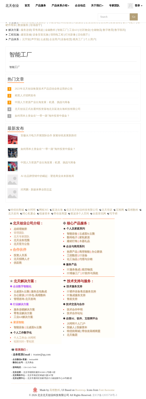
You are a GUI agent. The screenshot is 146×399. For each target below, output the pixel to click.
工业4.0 (73, 30)
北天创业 (12, 6)
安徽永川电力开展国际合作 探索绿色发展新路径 (49, 135)
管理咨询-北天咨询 (25, 299)
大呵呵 (31, 209)
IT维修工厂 (74, 273)
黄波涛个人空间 (80, 213)
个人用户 (90, 39)
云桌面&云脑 (87, 233)
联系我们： (21, 349)
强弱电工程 (56, 34)
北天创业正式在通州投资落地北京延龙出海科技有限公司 (48, 109)
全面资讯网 (99, 213)
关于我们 (97, 5)
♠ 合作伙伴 (18, 249)
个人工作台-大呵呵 (25, 337)
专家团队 (114, 5)
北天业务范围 (21, 240)
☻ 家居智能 (17, 322)
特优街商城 (17, 209)
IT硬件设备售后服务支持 (81, 291)
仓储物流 (96, 30)
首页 (27, 5)
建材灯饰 (72, 241)
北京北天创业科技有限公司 (82, 209)
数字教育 (108, 30)
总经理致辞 (20, 229)
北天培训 (107, 209)
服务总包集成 (39, 291)
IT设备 (83, 255)
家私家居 (84, 237)
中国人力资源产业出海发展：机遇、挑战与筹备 (42, 102)
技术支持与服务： (80, 281)
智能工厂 (62, 30)
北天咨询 (13, 213)
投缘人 (71, 327)
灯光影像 (70, 34)
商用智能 (84, 251)
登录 (135, 6)
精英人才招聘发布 (25, 95)
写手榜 (113, 213)
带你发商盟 (60, 213)
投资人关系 (20, 255)
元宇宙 (26, 39)
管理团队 (19, 232)
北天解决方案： (25, 281)
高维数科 (133, 209)
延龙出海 (57, 209)
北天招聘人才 (21, 259)
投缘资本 (44, 213)
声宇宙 (35, 39)
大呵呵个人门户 (76, 323)
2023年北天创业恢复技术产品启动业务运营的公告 (44, 88)
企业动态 (80, 5)
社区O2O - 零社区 (24, 341)
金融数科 (50, 30)
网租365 (43, 209)
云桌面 (44, 39)
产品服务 (40, 5)
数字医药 (119, 30)
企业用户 (54, 39)
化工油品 (72, 259)
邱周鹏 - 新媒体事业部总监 (36, 189)
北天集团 (72, 334)
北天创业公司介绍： (28, 223)
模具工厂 (78, 39)
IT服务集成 (73, 269)
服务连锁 (26, 30)
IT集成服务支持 (76, 295)
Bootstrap (80, 390)
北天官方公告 (21, 244)
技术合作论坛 (75, 313)
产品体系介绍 (60, 5)
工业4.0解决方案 (23, 317)
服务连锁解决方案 (24, 309)
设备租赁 (66, 39)
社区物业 (84, 30)
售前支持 (72, 299)
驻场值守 (35, 25)
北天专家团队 (21, 236)
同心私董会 (29, 213)
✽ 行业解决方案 (19, 304)
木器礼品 (84, 241)
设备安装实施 (41, 34)
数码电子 (72, 237)
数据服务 (23, 25)
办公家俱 (97, 251)
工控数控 (72, 255)
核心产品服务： (78, 223)
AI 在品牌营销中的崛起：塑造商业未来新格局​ (47, 176)
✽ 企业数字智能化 (20, 286)
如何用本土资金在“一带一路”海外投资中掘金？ (42, 115)
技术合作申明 (75, 309)
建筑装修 (26, 34)
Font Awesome (106, 390)
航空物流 (87, 269)
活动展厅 (83, 34)
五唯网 (120, 209)
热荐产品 (72, 251)
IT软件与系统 (90, 273)
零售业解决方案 (23, 313)
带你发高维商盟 (90, 331)
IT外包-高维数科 (35, 295)
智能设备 (72, 233)
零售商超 (38, 30)
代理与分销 (85, 259)
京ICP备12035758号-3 (104, 395)
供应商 (18, 262)
